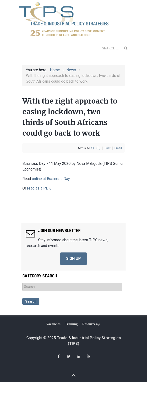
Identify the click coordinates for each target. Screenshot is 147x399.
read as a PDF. (39, 188)
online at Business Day (51, 178)
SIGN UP (73, 258)
